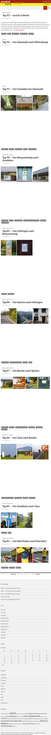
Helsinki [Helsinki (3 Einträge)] (30, 718)
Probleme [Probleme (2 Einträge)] (31, 721)
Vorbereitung (4, 703)
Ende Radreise (16, 33)
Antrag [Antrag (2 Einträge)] (2, 713)
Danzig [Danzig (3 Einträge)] (27, 713)
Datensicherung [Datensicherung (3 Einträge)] (43, 713)
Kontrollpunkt (5, 222)
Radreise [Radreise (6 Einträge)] (44, 721)
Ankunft (4, 33)
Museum (25, 362)
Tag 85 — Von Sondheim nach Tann (21, 506)
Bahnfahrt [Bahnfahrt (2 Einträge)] (5, 713)
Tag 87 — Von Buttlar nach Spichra (20, 370)
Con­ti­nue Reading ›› (19, 30)
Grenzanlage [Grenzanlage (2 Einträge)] (9, 718)
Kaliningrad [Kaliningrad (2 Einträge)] (34, 718)
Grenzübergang (18, 220)
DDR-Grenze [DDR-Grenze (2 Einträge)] (3, 716)
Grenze (11, 220)
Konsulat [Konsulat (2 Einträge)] (38, 718)
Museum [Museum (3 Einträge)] (23, 721)
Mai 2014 (3, 638)
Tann (10, 532)
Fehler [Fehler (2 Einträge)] (41, 716)
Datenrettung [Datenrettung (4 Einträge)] (33, 713)
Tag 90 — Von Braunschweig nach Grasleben (20, 159)
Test (2, 694)
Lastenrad (12, 567)
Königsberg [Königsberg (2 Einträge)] (46, 718)
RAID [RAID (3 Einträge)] (10, 723)
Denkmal (4, 294)
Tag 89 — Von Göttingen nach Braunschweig (18, 232)
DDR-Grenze (5, 149)
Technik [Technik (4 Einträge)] (31, 724)
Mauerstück (11, 294)
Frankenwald (5, 567)
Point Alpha (32, 498)
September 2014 (5, 626)
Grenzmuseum (5, 362)
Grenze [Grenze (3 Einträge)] (14, 718)
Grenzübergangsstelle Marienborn (31, 220)
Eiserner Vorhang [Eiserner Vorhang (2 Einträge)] (20, 716)
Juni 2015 (3, 612)
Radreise (18, 567)
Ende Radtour (24, 33)
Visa (2, 700)
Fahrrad (11, 149)
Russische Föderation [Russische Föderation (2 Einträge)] (19, 723)
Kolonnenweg (19, 149)
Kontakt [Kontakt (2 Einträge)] (42, 718)
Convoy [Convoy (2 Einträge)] (23, 713)
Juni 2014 (3, 635)
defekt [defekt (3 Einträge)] (7, 716)
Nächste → (39, 574)
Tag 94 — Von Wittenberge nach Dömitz (10, 593)
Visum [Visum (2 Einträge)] (38, 723)
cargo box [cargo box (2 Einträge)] (18, 713)
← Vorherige (12, 574)
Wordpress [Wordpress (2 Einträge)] (14, 726)
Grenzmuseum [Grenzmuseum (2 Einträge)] (18, 718)
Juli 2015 (3, 609)
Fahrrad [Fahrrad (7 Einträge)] (27, 716)
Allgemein (4, 12)
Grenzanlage (5, 220)
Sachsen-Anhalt (32, 149)
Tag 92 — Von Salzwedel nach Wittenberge (25, 42)
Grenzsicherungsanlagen (16, 362)
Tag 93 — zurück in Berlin (15, 15)
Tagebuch (8, 12)
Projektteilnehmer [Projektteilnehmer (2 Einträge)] (36, 721)
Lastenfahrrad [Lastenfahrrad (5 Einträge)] (6, 721)
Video (2, 697)
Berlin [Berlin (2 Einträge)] (9, 713)
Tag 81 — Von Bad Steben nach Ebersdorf (24, 541)
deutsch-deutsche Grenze (21, 427)
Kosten (25, 149)
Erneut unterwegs (5, 596)
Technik (3, 691)
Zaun (30, 362)
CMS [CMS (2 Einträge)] (21, 713)
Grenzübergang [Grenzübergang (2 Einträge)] (25, 718)
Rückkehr (31, 33)
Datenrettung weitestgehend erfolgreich (10, 599)
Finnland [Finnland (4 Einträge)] (4, 718)
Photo (8, 154)
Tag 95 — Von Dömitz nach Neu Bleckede (11, 591)
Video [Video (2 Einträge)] (36, 723)
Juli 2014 (3, 632)
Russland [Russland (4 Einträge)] (26, 724)
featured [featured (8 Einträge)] (35, 716)
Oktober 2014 (4, 623)
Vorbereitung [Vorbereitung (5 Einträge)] (6, 726)
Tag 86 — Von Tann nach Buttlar (19, 437)
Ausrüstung (3, 677)
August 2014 (4, 629)
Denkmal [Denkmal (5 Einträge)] (13, 716)
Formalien (3, 680)
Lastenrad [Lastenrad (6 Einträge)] (16, 721)
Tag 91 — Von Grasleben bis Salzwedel (22, 88)
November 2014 (5, 621)
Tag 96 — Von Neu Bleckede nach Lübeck (10, 588)
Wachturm (4, 429)
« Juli (2, 664)
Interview (3, 683)
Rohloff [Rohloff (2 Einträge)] (13, 723)
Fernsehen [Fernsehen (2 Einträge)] (45, 716)
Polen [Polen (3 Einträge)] (27, 721)
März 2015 (3, 615)
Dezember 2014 (5, 618)
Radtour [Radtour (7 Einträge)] (4, 723)
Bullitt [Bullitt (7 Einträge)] (13, 713)
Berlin (9, 33)
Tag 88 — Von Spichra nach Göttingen (22, 302)
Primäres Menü (49, 8)
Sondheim (4, 532)
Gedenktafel (31, 427)
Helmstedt (43, 220)
